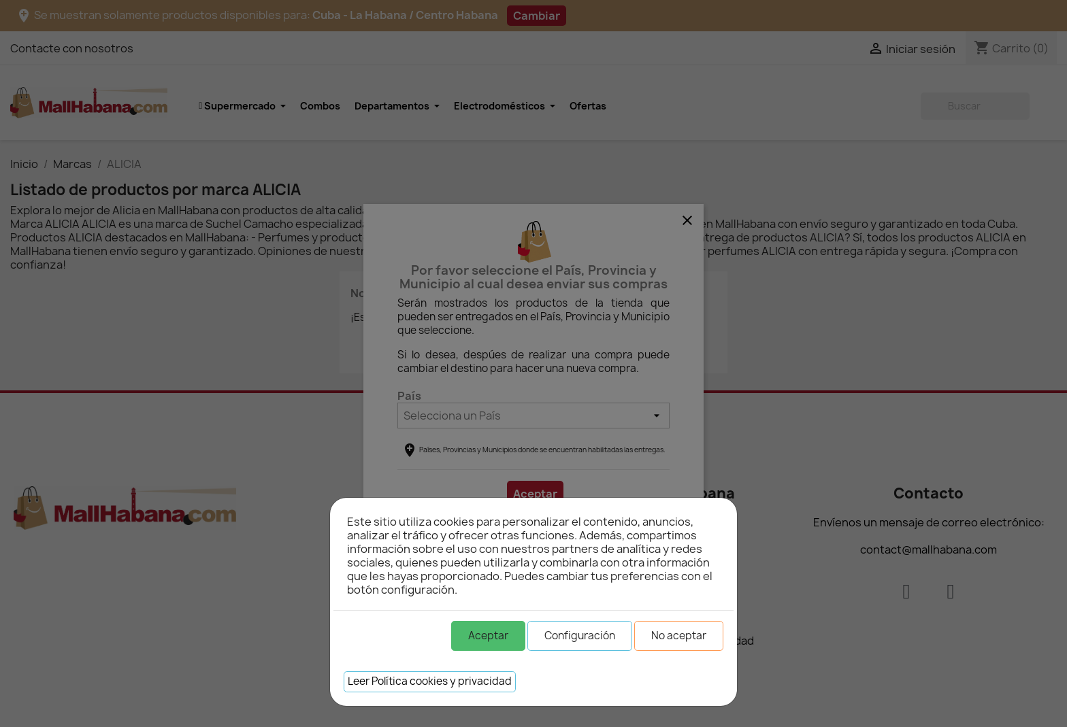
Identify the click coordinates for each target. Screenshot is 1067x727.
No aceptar (678, 635)
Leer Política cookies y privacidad (430, 681)
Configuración (579, 635)
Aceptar (488, 635)
